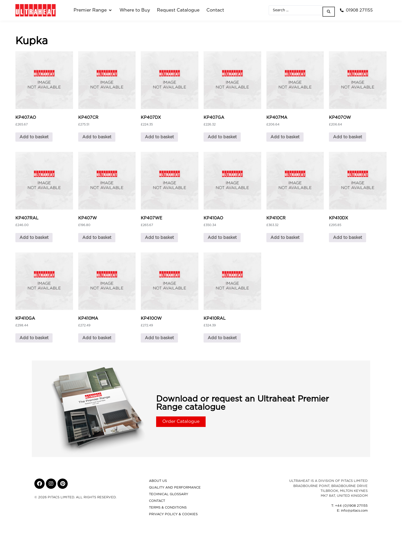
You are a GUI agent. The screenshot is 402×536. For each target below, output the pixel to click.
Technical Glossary (168, 494)
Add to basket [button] (33, 137)
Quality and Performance (175, 487)
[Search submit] (330, 10)
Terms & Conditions (168, 507)
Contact (157, 501)
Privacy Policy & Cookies (173, 514)
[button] (93, 10)
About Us (158, 481)
